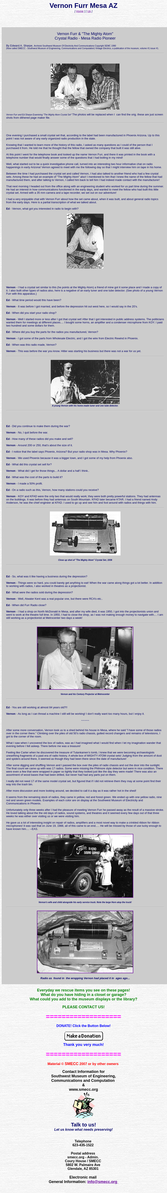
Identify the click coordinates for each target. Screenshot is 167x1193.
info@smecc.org (102, 1182)
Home (80, 11)
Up (89, 11)
